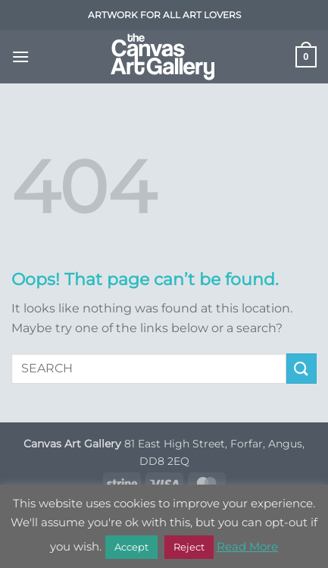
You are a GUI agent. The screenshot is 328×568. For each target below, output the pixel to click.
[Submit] (301, 368)
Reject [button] (189, 547)
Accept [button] (131, 547)
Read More (247, 546)
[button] (20, 56)
